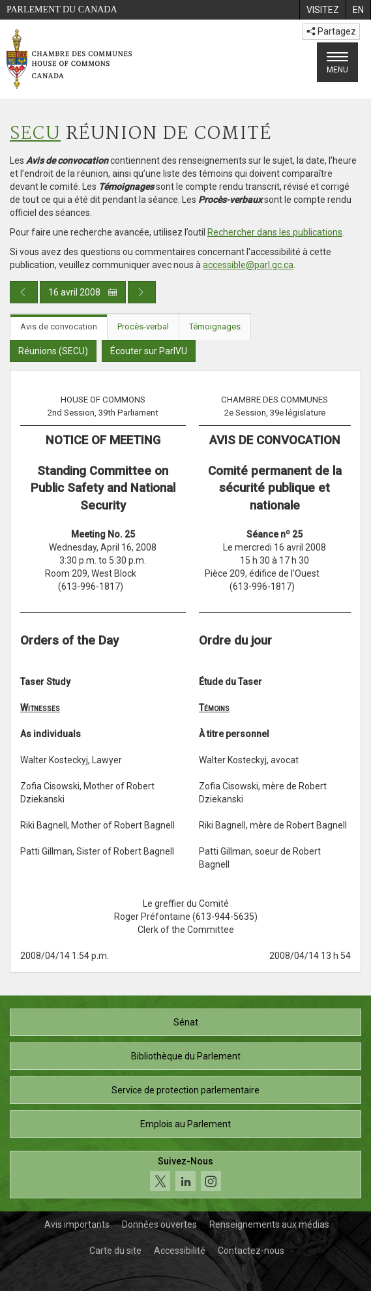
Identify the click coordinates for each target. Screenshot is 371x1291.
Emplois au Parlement (185, 1124)
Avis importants (77, 1224)
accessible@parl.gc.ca (248, 265)
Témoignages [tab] (215, 326)
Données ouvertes (159, 1224)
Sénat (185, 1022)
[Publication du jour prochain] (142, 292)
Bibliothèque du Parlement (186, 1056)
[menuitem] (322, 10)
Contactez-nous (251, 1250)
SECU (35, 134)
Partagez (331, 31)
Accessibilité (179, 1250)
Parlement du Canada (62, 9)
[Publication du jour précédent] (24, 292)
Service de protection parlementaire (185, 1090)
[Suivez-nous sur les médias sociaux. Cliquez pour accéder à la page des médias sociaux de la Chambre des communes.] (185, 1174)
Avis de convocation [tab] (58, 326)
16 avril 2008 (82, 292)
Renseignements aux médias (269, 1224)
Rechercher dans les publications (274, 232)
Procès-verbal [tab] (143, 326)
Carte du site (115, 1250)
